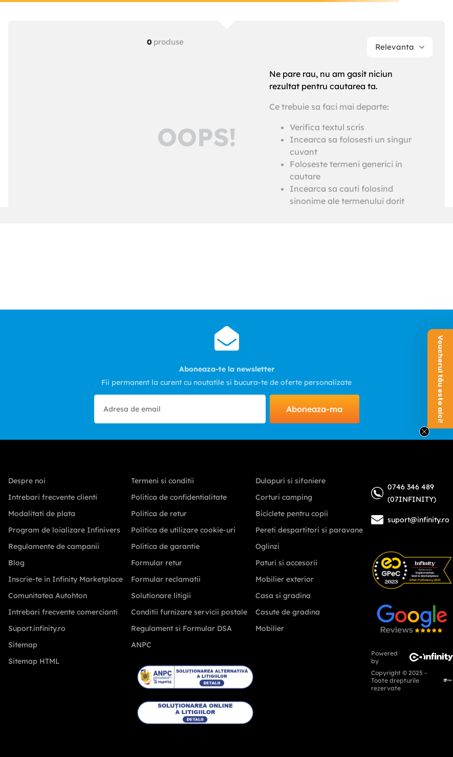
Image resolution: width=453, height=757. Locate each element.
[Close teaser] (424, 431)
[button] (440, 378)
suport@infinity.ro (418, 519)
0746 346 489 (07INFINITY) (403, 493)
